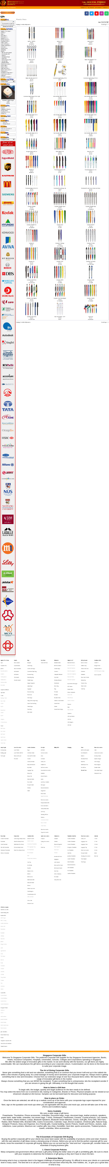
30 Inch (95, 800)
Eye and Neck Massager (72, 677)
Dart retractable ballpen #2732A (60, 133)
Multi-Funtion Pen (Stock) (19, 796)
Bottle (95, 802)
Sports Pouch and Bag (31, 691)
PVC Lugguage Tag (31, 798)
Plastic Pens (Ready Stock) (19, 800)
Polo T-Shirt (3, 690)
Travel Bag (29, 695)
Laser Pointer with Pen (18, 729)
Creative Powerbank (5, 792)
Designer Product (4, 916)
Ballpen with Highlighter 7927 (91, 59)
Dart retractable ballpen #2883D (90, 133)
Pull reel (28, 826)
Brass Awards (17, 662)
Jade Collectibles (4, 934)
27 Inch (95, 798)
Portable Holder (97, 739)
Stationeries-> (4, 71)
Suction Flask (56, 691)
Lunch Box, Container (45, 750)
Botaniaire (3, 862)
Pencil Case (29, 685)
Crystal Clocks (3, 911)
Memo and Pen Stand (58, 811)
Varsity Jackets (4, 672)
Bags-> (3, 34)
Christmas (83, 668)
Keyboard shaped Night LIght (8, 101)
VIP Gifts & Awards (5, 843)
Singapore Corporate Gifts (6, 940)
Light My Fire (3, 875)
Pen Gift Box (5, 61)
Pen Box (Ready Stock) (18, 798)
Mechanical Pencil (6, 57)
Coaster (29, 733)
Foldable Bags (30, 674)
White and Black (30, 834)
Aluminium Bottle (57, 662)
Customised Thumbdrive (32, 796)
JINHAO (2, 868)
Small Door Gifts (30, 790)
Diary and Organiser (58, 796)
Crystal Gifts (3, 905)
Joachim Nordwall (4, 925)
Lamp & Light (3, 724)
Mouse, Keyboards (71, 683)
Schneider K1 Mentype (59, 243)
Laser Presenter (17, 724)
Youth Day (83, 681)
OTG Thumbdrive (71, 813)
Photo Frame (43, 758)
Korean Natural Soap (5, 936)
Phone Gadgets (97, 737)
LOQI (2, 877)
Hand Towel (3, 716)
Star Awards (16, 672)
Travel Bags (83, 809)
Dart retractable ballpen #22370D (59, 96)
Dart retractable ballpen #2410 (32, 114)
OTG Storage (97, 735)
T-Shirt (2, 686)
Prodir (2, 884)
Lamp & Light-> (4, 42)
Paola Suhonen (4, 931)
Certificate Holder (30, 729)
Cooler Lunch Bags (31, 666)
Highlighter (56, 807)
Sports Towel (3, 718)
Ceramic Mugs (57, 666)
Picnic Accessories (44, 763)
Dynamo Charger (97, 733)
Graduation (83, 670)
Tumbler (55, 693)
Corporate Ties (4, 664)
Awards (15, 660)
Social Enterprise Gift (31, 832)
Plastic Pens (13, 7)
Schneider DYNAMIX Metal (91, 206)
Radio (69, 694)
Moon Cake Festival (85, 672)
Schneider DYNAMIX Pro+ (31, 224)
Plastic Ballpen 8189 (60, 151)
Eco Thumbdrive (71, 800)
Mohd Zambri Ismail (4, 929)
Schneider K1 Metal (91, 243)
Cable (95, 727)
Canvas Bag (29, 664)
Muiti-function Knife (30, 822)
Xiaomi (2, 903)
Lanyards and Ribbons (5, 681)
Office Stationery (57, 818)
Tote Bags (3, 879)
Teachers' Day (84, 676)
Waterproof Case (97, 743)
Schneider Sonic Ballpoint (32, 298)
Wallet (28, 756)
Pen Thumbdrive (71, 815)
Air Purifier (43, 727)
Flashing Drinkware (58, 674)
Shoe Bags (29, 687)
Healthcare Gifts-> (5, 41)
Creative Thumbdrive (71, 794)
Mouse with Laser (17, 731)
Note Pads (56, 815)
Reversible (3, 678)
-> (3, 51)
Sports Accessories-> (6, 69)
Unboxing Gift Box (44, 773)
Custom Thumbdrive (71, 796)
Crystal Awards (17, 664)
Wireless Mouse (71, 689)
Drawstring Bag (30, 672)
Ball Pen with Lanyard (7, 52)
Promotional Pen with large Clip (60, 188)
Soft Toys (43, 771)
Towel (2, 708)
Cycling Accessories (45, 794)
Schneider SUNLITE (90, 298)
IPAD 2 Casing (3, 853)
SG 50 (2, 920)
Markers (4, 55)
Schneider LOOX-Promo (31, 280)
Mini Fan (28, 818)
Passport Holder (30, 752)
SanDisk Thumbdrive (71, 817)
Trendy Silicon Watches (32, 807)
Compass (43, 792)
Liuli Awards (16, 670)
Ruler (28, 805)
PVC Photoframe (30, 800)
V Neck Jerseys (4, 705)
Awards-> (3, 32)
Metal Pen (4, 58)
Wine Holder (29, 697)
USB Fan (69, 703)
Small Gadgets (30, 830)
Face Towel (3, 712)
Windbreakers (3, 674)
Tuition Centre (83, 678)
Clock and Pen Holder (31, 731)
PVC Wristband (30, 802)
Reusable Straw (57, 687)
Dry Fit (2, 694)
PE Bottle (56, 685)
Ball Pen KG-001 (91, 41)
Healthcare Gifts (97, 660)
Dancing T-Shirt (4, 688)
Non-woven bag (30, 683)
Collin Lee (3, 918)
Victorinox (3, 900)
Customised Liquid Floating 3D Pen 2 (90, 78)
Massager (43, 752)
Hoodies (2, 670)
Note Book (56, 800)
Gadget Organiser (31, 676)
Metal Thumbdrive (71, 809)
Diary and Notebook (31, 737)
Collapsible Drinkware (58, 670)
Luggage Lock (84, 794)
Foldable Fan (43, 737)
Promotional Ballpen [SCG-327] (32, 188)
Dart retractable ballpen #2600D (60, 114)
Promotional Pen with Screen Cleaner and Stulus (90, 188)
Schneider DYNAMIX (31, 206)
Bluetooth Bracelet (71, 664)
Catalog (4, 7)
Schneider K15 (31, 261)
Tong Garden (3, 894)
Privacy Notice (4, 110)
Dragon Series (4, 870)
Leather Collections (31, 724)
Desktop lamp (3, 727)
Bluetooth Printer (71, 672)
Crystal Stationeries (5, 913)
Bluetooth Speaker (71, 674)
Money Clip (29, 743)
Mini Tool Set (30, 820)
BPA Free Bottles (57, 664)
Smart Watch (43, 781)
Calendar (55, 794)
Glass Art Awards (17, 666)
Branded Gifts (3, 849)
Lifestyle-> (3, 47)
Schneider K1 (31, 243)
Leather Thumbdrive (71, 807)
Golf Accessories (44, 739)
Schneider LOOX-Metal (90, 261)
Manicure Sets (30, 815)
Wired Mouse (70, 687)
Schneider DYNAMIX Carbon (59, 206)
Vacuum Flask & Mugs (58, 695)
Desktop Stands (97, 731)
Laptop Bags (30, 678)
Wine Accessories (44, 784)
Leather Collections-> (6, 45)
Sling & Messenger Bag (32, 689)
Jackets (2, 666)
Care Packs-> (4, 35)
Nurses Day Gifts (97, 670)
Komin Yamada (3, 927)
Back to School (84, 662)
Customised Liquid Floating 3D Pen (60, 78)
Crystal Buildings (4, 909)
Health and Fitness (98, 666)
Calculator (56, 792)
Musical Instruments (45, 754)
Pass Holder (29, 750)
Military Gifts (4, 48)
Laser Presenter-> (5, 44)
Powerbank (3, 794)
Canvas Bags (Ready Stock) (19, 792)
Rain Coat (96, 805)
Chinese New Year (84, 666)
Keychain (29, 813)
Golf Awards (16, 668)
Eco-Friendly (29, 811)
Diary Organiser (57, 798)
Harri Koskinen (3, 923)
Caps (2, 662)
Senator (2, 888)
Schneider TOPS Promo (31, 316)
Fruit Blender (56, 676)
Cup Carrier (56, 672)
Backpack (29, 662)
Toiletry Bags (30, 693)
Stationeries (56, 790)
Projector (69, 692)
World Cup (43, 798)
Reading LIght (3, 729)
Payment (3, 107)
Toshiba (2, 896)
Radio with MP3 (70, 696)
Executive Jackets (4, 668)
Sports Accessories (45, 790)
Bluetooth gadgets (71, 668)
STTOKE (2, 892)
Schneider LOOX (59, 261)
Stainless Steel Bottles (59, 689)
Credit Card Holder (30, 735)
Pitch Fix (2, 882)
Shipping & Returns (6, 109)
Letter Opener (57, 809)
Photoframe (3, 859)
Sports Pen (90, 316)
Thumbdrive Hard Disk (72, 790)
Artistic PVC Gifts (30, 792)
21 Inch (95, 794)
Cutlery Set (43, 735)
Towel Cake (3, 720)
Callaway (2, 864)
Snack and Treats (44, 662)
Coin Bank (43, 733)
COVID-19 (96, 662)
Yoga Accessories (45, 786)
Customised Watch (44, 777)
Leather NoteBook (4, 855)
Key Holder (29, 739)
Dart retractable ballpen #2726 (32, 133)
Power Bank (3, 790)
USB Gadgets (70, 705)
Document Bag (30, 670)
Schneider (3, 886)
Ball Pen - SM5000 (31, 41)
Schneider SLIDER (90, 280)
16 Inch (95, 792)
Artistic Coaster (30, 794)
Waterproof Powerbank (5, 800)
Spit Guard (3, 683)
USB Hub (69, 707)
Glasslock (3, 866)
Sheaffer (2, 890)
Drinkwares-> (4, 37)
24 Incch (96, 796)
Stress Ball (29, 837)
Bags (28, 660)
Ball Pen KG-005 (32, 59)
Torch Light (3, 731)
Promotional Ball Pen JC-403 (59, 169)
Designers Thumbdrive (72, 798)
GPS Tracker (70, 679)
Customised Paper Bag (32, 668)
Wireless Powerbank (5, 802)
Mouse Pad (70, 685)
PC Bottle (56, 683)
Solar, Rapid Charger (98, 741)
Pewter (2, 938)
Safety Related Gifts (45, 769)
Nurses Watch (44, 779)
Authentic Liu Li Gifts (5, 845)
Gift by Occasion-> (5, 39)
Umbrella (96, 790)
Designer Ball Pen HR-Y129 (31, 151)
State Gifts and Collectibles (6, 942)
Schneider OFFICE (59, 280)
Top (1, 7)
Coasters (56, 668)
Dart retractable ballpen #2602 (91, 114)
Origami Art (43, 756)
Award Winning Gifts (5, 847)
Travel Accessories (85, 790)
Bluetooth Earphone (71, 666)
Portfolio (29, 754)
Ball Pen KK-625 (60, 59)
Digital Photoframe (44, 760)
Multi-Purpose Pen (6, 59)
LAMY (2, 873)
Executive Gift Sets (58, 805)
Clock (42, 731)
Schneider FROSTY (90, 224)
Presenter (16, 733)
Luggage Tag (30, 741)
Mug (55, 681)
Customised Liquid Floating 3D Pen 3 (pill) (32, 96)
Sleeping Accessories (85, 805)
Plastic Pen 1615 (90, 151)
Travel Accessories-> (6, 74)
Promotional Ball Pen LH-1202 (91, 169)
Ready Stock (16, 790)
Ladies (42, 748)
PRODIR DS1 (31, 169)
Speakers (70, 699)
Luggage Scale (84, 796)
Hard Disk (69, 802)
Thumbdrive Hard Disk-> (7, 72)
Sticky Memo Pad (57, 822)
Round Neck (3, 696)
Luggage (29, 681)
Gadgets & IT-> (5, 38)
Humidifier (43, 743)
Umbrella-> (3, 75)
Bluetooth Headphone (72, 670)
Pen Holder (56, 820)
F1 (41, 796)
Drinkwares (56, 660)
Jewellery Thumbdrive (72, 805)
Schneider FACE (60, 224)
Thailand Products (4, 944)
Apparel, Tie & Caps (5, 660)
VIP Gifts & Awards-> (6, 77)
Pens (8, 7)
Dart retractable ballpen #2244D (90, 96)
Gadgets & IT (70, 660)
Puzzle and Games (44, 767)
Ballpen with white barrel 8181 (32, 78)
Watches (42, 775)
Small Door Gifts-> (5, 68)
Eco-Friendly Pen (6, 54)
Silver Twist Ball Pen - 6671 (59, 316)
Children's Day (83, 664)
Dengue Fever (97, 664)
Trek (1, 898)
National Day (83, 674)
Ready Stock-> (4, 67)
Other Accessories (85, 800)
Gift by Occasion (84, 660)
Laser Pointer (16, 727)
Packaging (3, 49)
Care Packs (43, 660)
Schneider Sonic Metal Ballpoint (60, 298)
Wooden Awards (17, 674)
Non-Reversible (4, 676)
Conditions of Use (5, 112)
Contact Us (3, 113)
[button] (83, 7)
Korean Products (44, 745)
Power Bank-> (4, 65)
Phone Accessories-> (6, 64)
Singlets (2, 703)
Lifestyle (43, 724)
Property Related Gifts (45, 765)
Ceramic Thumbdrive (71, 792)
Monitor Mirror (70, 681)
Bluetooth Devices (71, 662)
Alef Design (3, 851)
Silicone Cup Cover (31, 828)
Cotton (2, 692)
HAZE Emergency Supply (99, 668)
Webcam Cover (30, 839)
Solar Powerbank (4, 796)
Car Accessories (44, 729)
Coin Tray (29, 809)
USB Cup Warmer (71, 701)
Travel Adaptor (84, 807)
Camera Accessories (98, 729)
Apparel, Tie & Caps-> (6, 31)
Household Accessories (46, 741)
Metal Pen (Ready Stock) (19, 794)
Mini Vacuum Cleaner (58, 813)
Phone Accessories (98, 724)
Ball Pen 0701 (60, 41)
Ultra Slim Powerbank (5, 798)
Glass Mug (56, 678)
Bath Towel (3, 710)
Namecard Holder (30, 748)
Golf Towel (3, 714)
